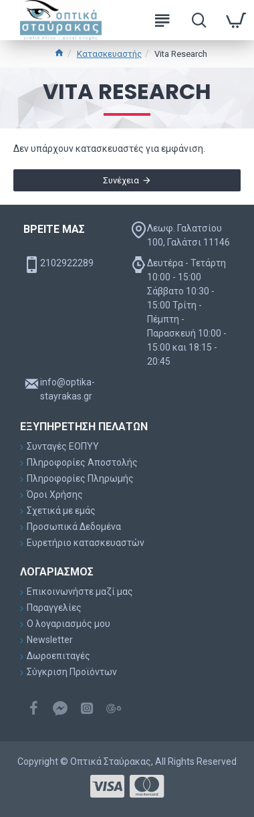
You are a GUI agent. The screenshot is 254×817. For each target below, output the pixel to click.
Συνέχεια (121, 180)
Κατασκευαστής (109, 54)
